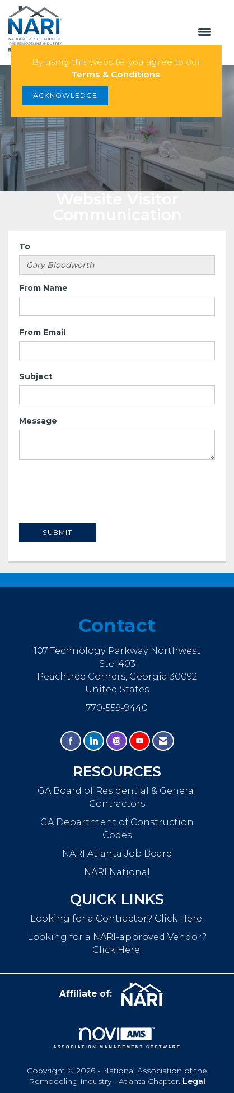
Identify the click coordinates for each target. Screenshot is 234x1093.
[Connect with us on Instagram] (116, 741)
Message (38, 421)
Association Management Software (117, 1038)
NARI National (117, 871)
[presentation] (104, 493)
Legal (193, 1081)
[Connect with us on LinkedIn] (93, 741)
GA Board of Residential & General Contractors (117, 797)
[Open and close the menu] (142, 32)
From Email (42, 332)
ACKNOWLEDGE (65, 95)
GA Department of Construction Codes (117, 828)
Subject (36, 376)
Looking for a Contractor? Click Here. (117, 918)
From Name (43, 288)
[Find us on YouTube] (139, 741)
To (24, 246)
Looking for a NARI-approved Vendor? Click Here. (117, 943)
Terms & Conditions (115, 74)
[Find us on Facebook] (70, 741)
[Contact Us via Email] (163, 741)
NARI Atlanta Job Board (117, 853)
